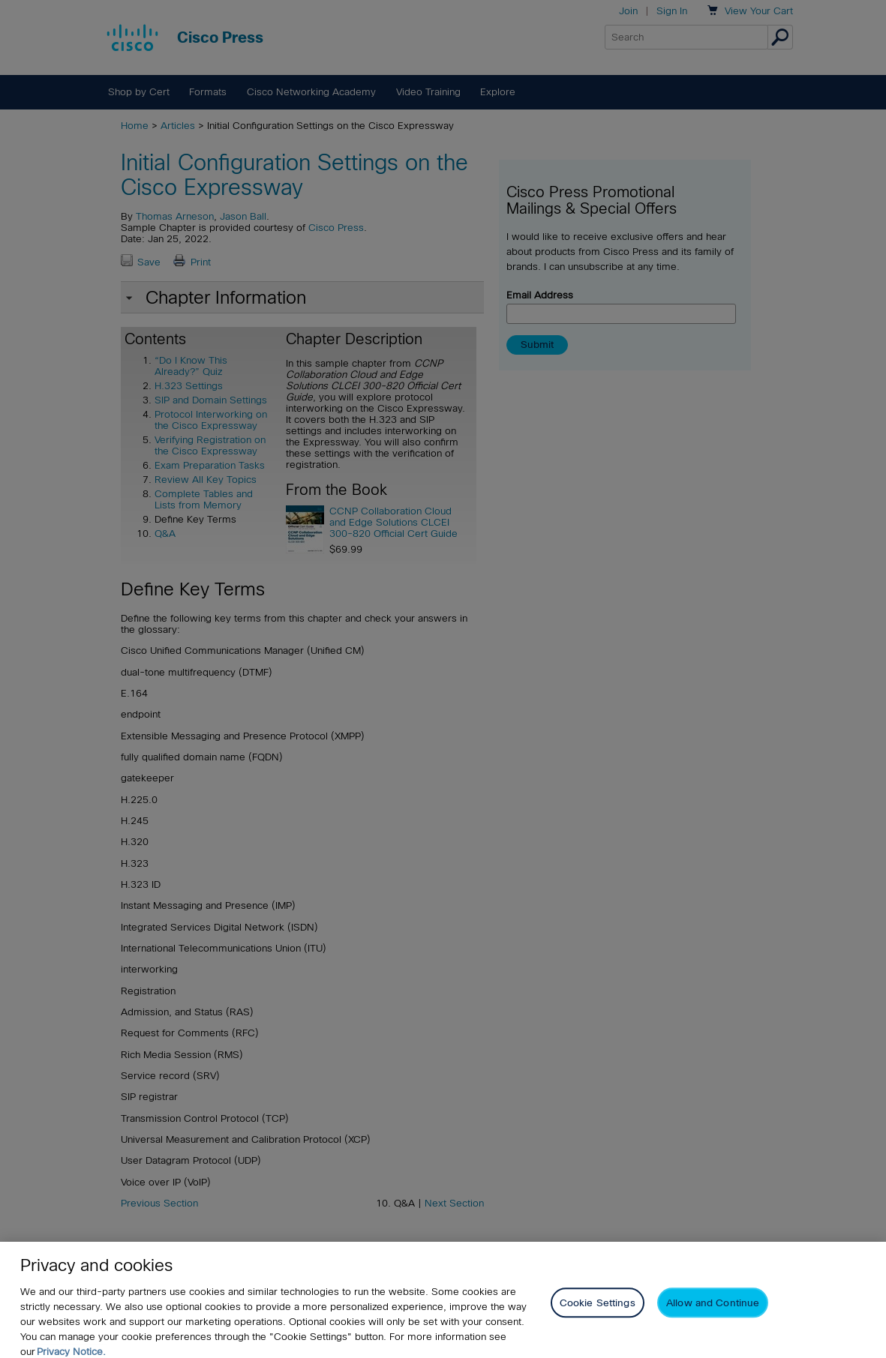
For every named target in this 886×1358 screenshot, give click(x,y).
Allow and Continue (712, 1314)
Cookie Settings (597, 1314)
